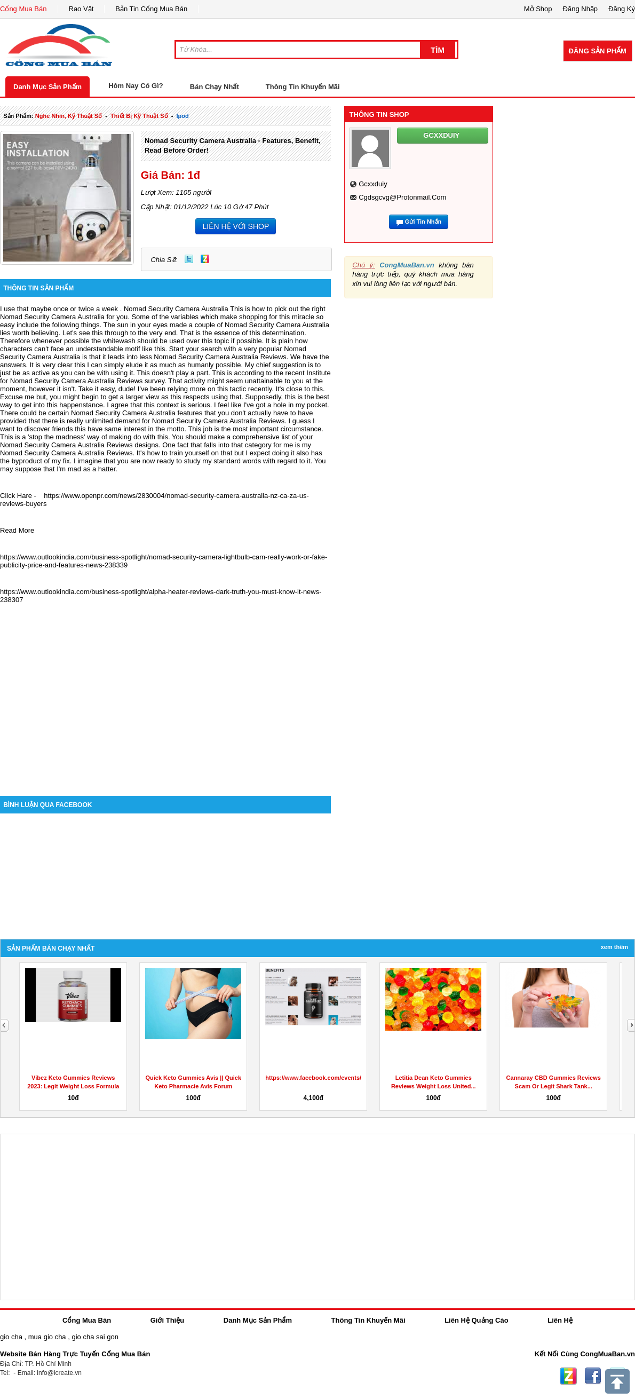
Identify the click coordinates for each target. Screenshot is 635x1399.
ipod (182, 116)
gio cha (11, 1337)
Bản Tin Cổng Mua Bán (151, 9)
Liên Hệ (560, 1320)
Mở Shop (538, 9)
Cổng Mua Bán (23, 9)
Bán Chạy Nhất (214, 87)
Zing (205, 259)
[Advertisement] (165, 705)
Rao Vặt (81, 9)
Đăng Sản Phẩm (597, 51)
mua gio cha (47, 1337)
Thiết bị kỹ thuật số (139, 116)
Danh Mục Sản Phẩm (47, 87)
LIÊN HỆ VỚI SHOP (235, 226)
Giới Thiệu (167, 1320)
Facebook (592, 1376)
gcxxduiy (373, 184)
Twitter (189, 259)
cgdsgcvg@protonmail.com (402, 197)
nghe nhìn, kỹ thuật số (68, 116)
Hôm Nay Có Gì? (135, 86)
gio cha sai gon (95, 1337)
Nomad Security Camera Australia (176, 309)
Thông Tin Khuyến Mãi (303, 87)
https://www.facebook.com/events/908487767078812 (337, 1077)
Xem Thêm (614, 947)
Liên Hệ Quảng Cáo (476, 1320)
